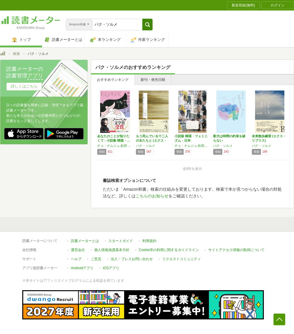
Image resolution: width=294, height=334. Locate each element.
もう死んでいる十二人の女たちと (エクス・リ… (152, 140)
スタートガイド (120, 241)
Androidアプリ (82, 268)
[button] (147, 24)
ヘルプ (76, 259)
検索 (16, 54)
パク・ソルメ (145, 145)
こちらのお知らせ (152, 196)
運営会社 (78, 250)
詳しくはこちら (24, 86)
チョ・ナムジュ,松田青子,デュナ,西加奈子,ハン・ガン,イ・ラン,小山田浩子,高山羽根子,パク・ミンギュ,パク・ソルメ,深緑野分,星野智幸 (192, 145)
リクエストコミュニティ (181, 259)
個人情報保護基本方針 (111, 250)
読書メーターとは (85, 241)
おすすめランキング (113, 80)
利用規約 (149, 241)
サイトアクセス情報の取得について (236, 250)
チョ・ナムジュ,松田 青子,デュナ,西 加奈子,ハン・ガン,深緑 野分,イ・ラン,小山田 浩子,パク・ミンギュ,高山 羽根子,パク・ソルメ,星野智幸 (115, 145)
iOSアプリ (111, 268)
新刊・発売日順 (153, 80)
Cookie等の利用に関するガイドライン (169, 250)
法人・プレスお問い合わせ (132, 259)
